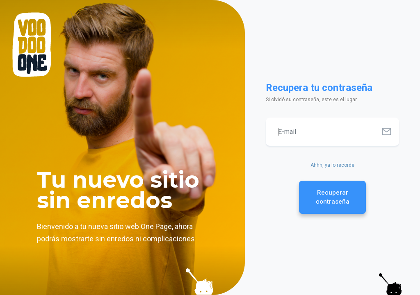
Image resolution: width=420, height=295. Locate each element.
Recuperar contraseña (332, 197)
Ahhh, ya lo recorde (332, 165)
